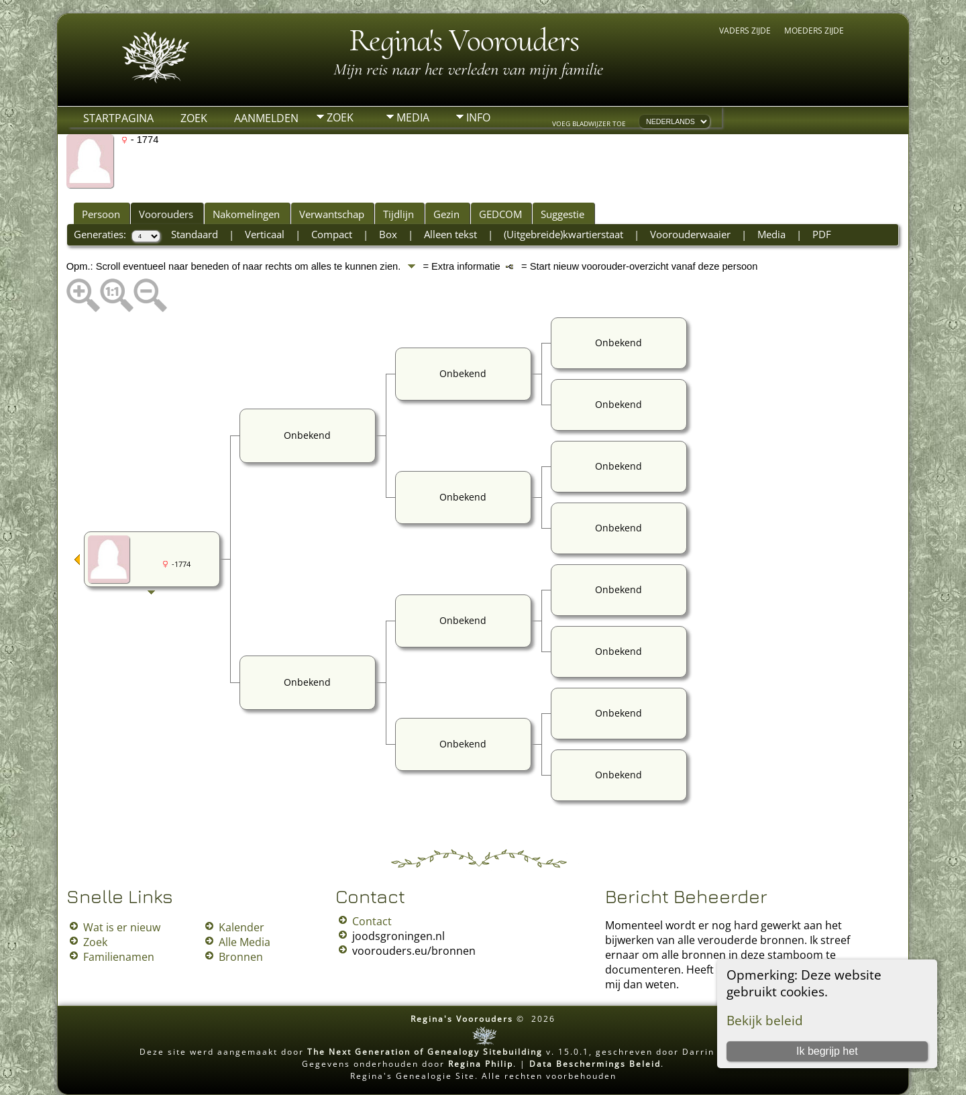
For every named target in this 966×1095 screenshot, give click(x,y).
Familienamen (118, 956)
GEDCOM (500, 214)
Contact (372, 921)
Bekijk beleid (765, 1020)
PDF (821, 234)
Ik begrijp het (827, 1051)
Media (412, 117)
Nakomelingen (246, 214)
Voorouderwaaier (690, 234)
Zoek (193, 118)
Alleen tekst (450, 234)
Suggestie (562, 214)
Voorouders (166, 214)
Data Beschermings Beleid (595, 1064)
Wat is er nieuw (121, 927)
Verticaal (264, 234)
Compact (331, 234)
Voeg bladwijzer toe (589, 123)
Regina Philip (480, 1064)
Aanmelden (266, 118)
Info (478, 117)
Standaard (194, 234)
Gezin (446, 214)
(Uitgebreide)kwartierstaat (563, 234)
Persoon (101, 214)
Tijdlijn (398, 214)
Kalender (241, 927)
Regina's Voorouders (464, 40)
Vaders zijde (745, 30)
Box (388, 234)
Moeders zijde (814, 30)
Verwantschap (331, 214)
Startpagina (118, 118)
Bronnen (241, 956)
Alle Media (244, 942)
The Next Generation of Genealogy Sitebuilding (425, 1051)
